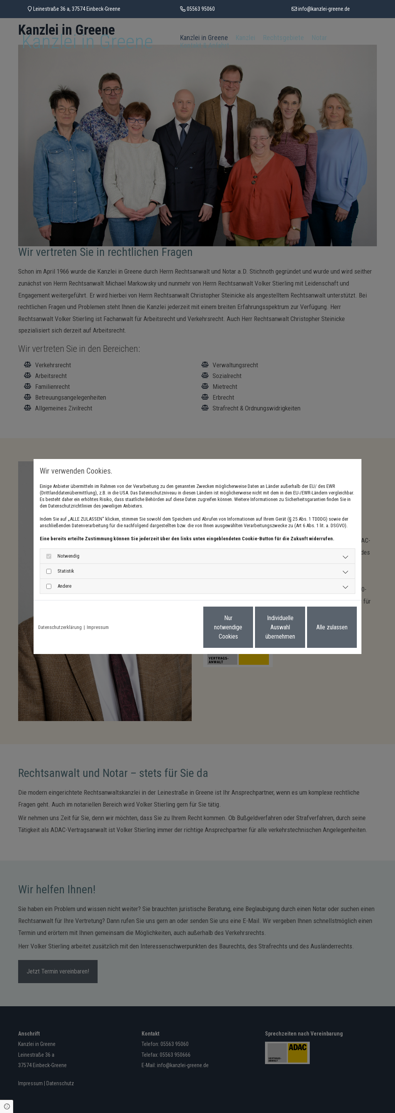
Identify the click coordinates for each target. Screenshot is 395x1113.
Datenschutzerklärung (60, 627)
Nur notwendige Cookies (174, 627)
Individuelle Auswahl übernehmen (248, 627)
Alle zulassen (321, 627)
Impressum (98, 627)
